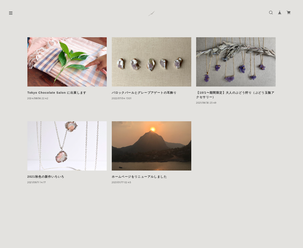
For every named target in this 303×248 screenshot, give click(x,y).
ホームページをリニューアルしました (139, 176)
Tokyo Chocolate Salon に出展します (56, 92)
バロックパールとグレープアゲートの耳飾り (144, 92)
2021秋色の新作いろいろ (45, 176)
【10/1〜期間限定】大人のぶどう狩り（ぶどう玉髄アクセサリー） (235, 95)
